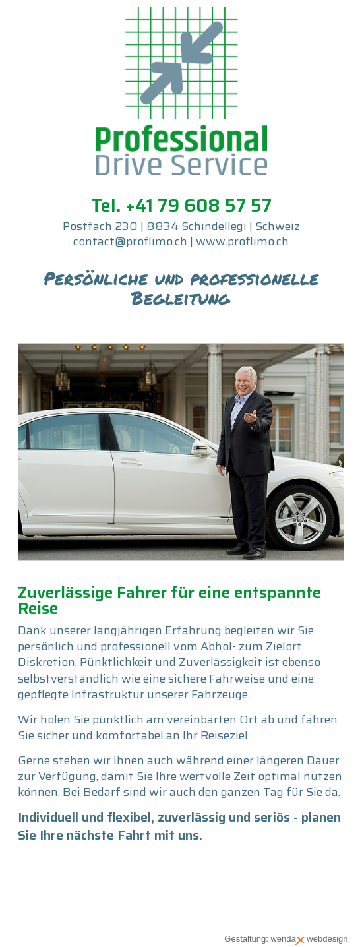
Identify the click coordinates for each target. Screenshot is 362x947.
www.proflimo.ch (242, 241)
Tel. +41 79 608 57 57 (181, 205)
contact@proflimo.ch (130, 241)
